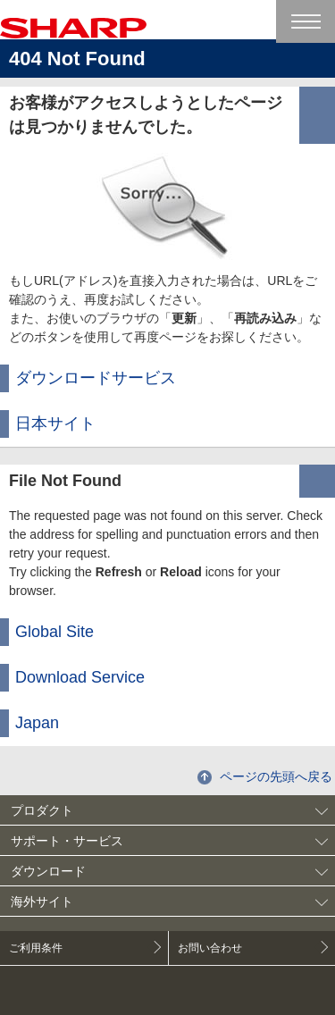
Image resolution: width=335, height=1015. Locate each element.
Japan (37, 723)
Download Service (80, 677)
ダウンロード (48, 871)
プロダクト (42, 810)
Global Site (54, 632)
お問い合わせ (210, 948)
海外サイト (42, 901)
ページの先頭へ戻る (276, 776)
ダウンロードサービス (95, 378)
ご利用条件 (36, 948)
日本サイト (55, 423)
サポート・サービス (67, 841)
